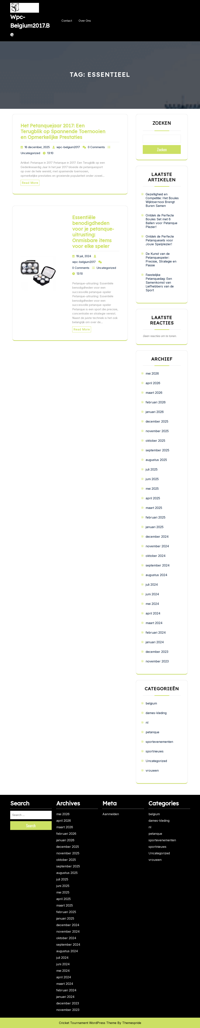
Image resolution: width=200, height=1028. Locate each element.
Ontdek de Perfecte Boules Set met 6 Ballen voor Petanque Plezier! (161, 221)
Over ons (85, 20)
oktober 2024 (156, 556)
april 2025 (153, 498)
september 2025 (157, 450)
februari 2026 (156, 402)
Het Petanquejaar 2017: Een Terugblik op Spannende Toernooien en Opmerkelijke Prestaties (63, 131)
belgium (151, 703)
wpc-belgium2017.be (30, 25)
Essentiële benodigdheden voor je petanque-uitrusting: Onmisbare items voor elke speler (93, 231)
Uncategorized (30, 153)
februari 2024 (156, 632)
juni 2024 (152, 594)
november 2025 (157, 431)
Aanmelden (110, 814)
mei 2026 (152, 373)
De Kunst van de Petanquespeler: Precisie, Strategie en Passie (161, 259)
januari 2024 (155, 642)
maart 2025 (154, 508)
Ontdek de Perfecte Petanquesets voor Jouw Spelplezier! (160, 240)
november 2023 (157, 661)
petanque (152, 732)
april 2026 (153, 383)
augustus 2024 (156, 575)
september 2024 (158, 565)
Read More (30, 183)
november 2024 (157, 546)
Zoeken (162, 123)
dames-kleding (156, 713)
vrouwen (152, 770)
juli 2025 (152, 469)
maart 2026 (154, 393)
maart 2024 (154, 623)
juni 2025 (152, 479)
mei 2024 (152, 604)
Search (31, 825)
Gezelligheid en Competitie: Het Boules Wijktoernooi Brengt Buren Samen (162, 200)
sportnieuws (154, 751)
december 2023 (157, 652)
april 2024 (153, 613)
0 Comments (96, 147)
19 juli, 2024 (83, 256)
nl (147, 722)
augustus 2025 (156, 460)
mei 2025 (152, 488)
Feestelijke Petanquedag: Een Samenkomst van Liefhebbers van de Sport (160, 282)
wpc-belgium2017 (68, 147)
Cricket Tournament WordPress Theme (87, 1023)
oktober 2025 (155, 441)
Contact (66, 20)
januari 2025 (154, 527)
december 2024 (157, 536)
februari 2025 (155, 517)
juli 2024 (152, 584)
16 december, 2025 (37, 147)
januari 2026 (155, 412)
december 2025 (157, 421)
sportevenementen (159, 742)
